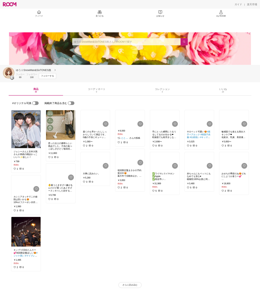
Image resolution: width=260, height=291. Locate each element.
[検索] (184, 41)
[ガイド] (238, 4)
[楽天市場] (252, 4)
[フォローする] (47, 76)
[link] (26, 129)
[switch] (35, 103)
